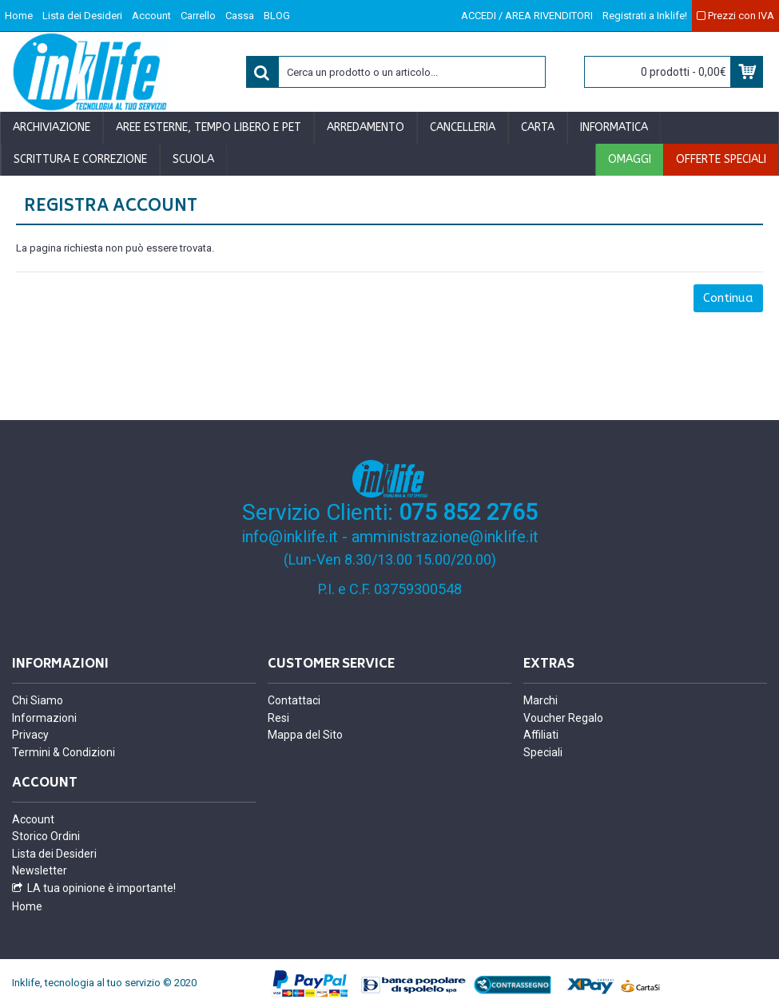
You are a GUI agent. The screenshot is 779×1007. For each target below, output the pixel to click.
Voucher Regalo (563, 718)
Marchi (540, 700)
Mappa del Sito (305, 734)
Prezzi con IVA (735, 16)
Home (27, 906)
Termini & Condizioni (63, 752)
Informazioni (44, 718)
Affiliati (540, 734)
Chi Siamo (37, 700)
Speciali (542, 752)
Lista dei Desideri (54, 853)
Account (33, 819)
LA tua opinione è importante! (94, 888)
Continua (728, 298)
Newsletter (39, 870)
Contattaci (294, 700)
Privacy (30, 734)
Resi (278, 718)
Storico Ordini (46, 836)
